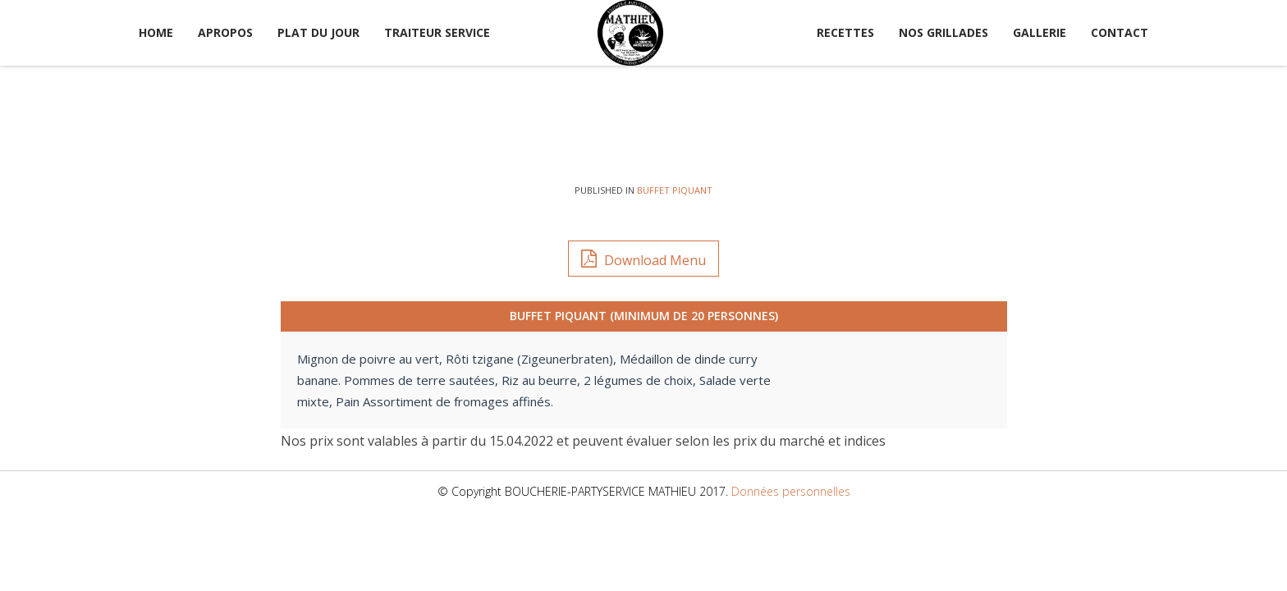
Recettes (845, 32)
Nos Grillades (943, 32)
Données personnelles (790, 491)
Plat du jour (318, 32)
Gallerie (1039, 32)
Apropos (225, 32)
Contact (1119, 32)
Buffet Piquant (674, 190)
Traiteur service (437, 32)
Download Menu (643, 258)
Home (156, 32)
